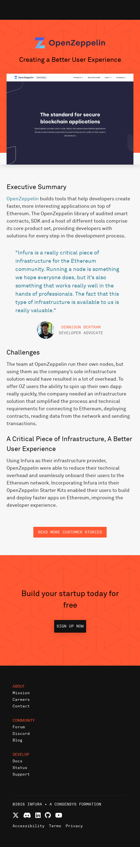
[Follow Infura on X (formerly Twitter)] (16, 815)
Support (21, 774)
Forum (19, 727)
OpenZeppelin (23, 198)
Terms (55, 826)
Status (20, 767)
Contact (21, 706)
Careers (21, 699)
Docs (17, 761)
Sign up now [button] (70, 626)
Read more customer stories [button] (70, 532)
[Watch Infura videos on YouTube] (58, 815)
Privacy (74, 826)
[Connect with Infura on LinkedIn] (38, 815)
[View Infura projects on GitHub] (48, 815)
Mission (21, 693)
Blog (17, 740)
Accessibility (29, 826)
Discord (21, 733)
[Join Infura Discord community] (27, 815)
